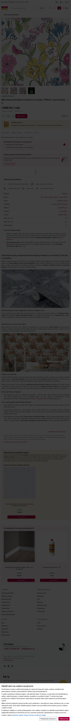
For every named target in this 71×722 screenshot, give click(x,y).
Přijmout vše (64, 719)
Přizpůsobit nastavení (48, 719)
